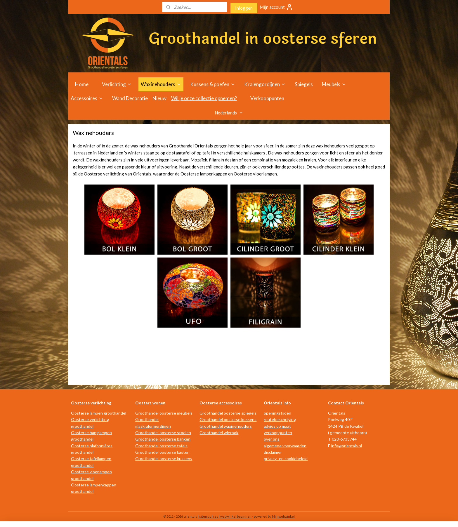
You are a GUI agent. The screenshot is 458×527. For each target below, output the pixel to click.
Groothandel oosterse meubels (163, 413)
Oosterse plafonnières (91, 445)
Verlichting (117, 84)
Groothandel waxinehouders (225, 426)
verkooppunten (278, 432)
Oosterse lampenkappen (204, 173)
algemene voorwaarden (285, 445)
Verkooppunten (267, 98)
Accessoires (87, 98)
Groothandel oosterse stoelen (163, 432)
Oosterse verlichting (104, 173)
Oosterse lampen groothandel (98, 413)
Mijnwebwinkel (283, 516)
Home (82, 84)
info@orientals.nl (346, 445)
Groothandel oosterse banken (162, 438)
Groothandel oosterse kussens (163, 458)
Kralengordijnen (265, 84)
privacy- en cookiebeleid (286, 458)
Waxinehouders (161, 84)
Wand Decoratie (130, 98)
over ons (272, 438)
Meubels (334, 84)
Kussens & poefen (212, 84)
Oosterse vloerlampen (255, 173)
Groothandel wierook (218, 432)
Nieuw (159, 98)
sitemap (205, 516)
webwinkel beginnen (235, 516)
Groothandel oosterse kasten (162, 452)
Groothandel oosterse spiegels (227, 413)
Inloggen (244, 8)
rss (215, 516)
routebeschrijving (280, 419)
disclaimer (273, 452)
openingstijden (277, 413)
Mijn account (276, 7)
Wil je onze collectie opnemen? (204, 98)
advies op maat (277, 426)
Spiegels (304, 84)
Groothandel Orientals (191, 145)
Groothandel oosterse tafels (161, 445)
